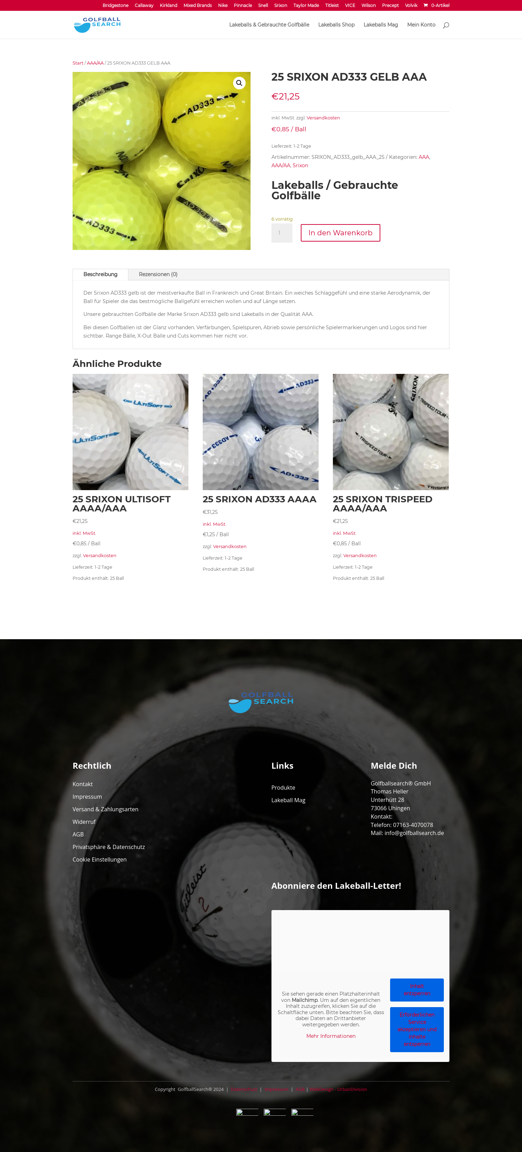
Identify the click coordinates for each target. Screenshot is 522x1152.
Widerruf (84, 822)
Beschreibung (100, 274)
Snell (263, 5)
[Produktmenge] (281, 233)
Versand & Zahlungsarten (106, 809)
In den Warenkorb (340, 233)
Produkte (283, 787)
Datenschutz (243, 1089)
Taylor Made (306, 5)
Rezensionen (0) (158, 274)
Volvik (411, 5)
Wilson (368, 5)
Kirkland (168, 5)
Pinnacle (243, 5)
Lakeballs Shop (336, 25)
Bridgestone (115, 5)
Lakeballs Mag (381, 25)
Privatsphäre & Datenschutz (109, 847)
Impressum (87, 796)
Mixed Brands (198, 5)
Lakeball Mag (288, 800)
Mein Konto (421, 25)
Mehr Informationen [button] (330, 1036)
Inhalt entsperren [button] (417, 990)
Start (78, 63)
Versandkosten (323, 117)
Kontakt (83, 784)
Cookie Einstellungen (100, 859)
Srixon (280, 5)
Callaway (144, 5)
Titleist (332, 5)
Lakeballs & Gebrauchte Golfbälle (269, 25)
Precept (390, 5)
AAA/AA (95, 63)
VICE (350, 5)
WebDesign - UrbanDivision (338, 1089)
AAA (424, 157)
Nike (223, 5)
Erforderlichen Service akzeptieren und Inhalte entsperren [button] (417, 1029)
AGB (78, 834)
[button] (239, 83)
